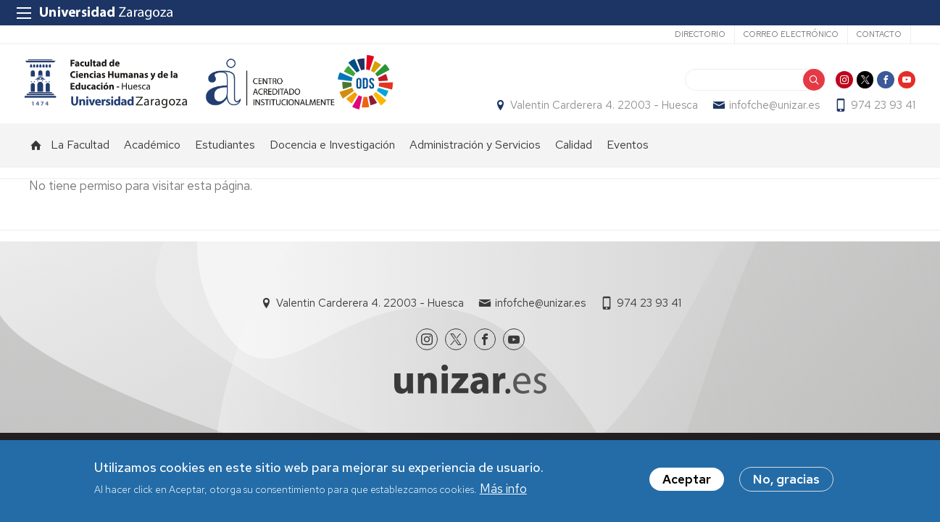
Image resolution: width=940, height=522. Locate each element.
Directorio (700, 34)
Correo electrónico (791, 34)
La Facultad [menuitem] (80, 159)
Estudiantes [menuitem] (225, 159)
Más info (503, 489)
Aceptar (686, 480)
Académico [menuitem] (152, 159)
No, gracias (786, 480)
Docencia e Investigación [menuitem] (332, 159)
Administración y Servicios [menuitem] (475, 159)
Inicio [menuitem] (36, 160)
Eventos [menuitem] (628, 159)
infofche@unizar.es (770, 113)
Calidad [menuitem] (573, 159)
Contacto (879, 34)
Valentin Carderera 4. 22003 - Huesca (600, 113)
